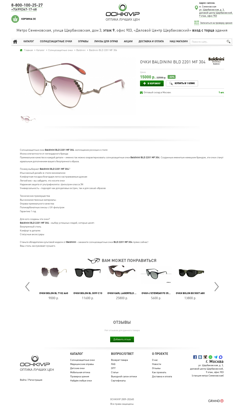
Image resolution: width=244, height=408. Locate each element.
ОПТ (113, 368)
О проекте (160, 354)
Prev (27, 286)
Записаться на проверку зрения (216, 22)
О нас (155, 359)
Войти (23, 379)
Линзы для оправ (106, 41)
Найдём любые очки (81, 380)
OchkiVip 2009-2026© (122, 399)
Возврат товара (119, 359)
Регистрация (35, 379)
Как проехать (159, 372)
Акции (128, 41)
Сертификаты (118, 380)
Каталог (29, 41)
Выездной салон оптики (124, 376)
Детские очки (77, 368)
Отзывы (156, 368)
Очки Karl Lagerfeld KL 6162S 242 (128, 293)
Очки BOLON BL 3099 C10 (87, 293)
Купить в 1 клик (185, 83)
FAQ (113, 364)
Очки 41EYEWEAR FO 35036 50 (159, 293)
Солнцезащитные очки (56, 41)
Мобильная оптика (80, 372)
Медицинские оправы (82, 364)
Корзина (28, 19)
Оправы (83, 41)
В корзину (154, 83)
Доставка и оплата (151, 41)
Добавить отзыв (122, 339)
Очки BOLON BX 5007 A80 (190, 293)
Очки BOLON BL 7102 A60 (53, 293)
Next (216, 286)
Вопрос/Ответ (122, 354)
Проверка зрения (79, 376)
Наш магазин (179, 41)
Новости (156, 364)
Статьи (114, 372)
